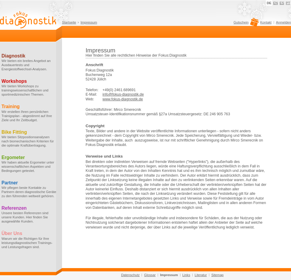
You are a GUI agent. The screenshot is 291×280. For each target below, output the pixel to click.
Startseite (69, 22)
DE (269, 3)
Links (186, 275)
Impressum (89, 22)
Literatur (201, 275)
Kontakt (266, 22)
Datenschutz (130, 275)
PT (288, 3)
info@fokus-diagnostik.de (123, 94)
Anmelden (283, 22)
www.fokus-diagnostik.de (123, 99)
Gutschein (245, 24)
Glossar (150, 275)
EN (275, 3)
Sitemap (217, 275)
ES (282, 3)
